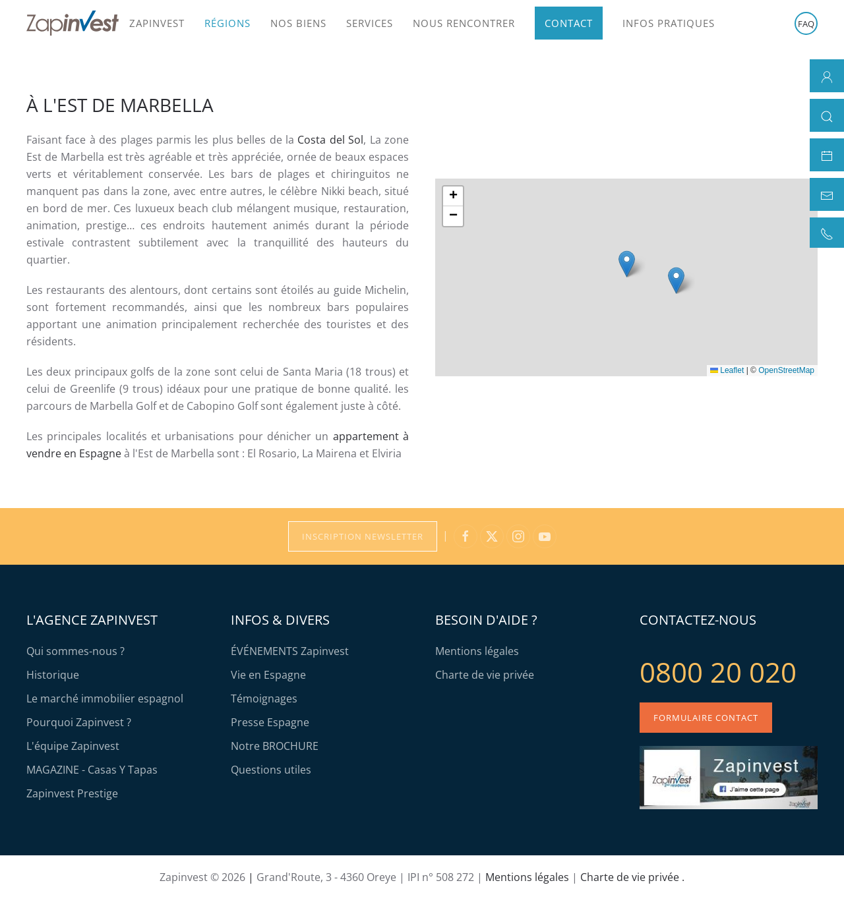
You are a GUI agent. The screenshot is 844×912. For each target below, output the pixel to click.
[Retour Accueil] (72, 23)
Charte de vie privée (484, 675)
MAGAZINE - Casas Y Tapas (92, 769)
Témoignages (264, 698)
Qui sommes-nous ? (75, 651)
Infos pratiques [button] (668, 23)
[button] (626, 263)
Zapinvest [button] (157, 23)
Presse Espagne (270, 722)
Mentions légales (477, 651)
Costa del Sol (330, 139)
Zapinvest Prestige (72, 793)
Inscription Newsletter (362, 536)
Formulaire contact (705, 718)
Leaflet (727, 370)
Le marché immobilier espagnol (104, 698)
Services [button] (369, 23)
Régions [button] (227, 23)
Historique (52, 675)
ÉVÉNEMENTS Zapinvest (290, 651)
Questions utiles (271, 769)
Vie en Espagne (268, 675)
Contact (569, 23)
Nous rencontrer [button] (464, 23)
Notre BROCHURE (274, 746)
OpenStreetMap (786, 370)
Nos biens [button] (298, 23)
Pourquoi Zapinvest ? (78, 722)
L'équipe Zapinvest (72, 746)
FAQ (806, 24)
